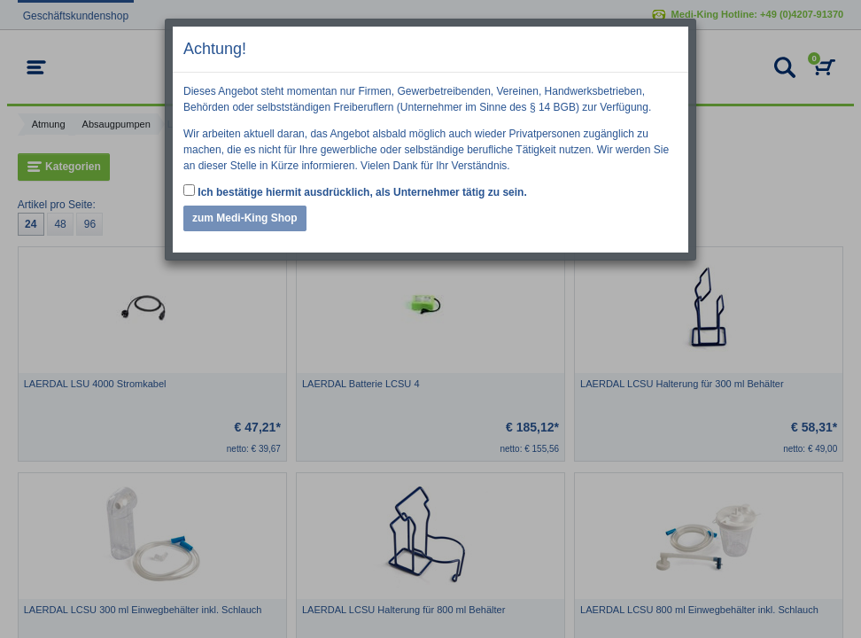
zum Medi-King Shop (245, 218)
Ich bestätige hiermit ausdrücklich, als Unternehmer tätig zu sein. (355, 191)
